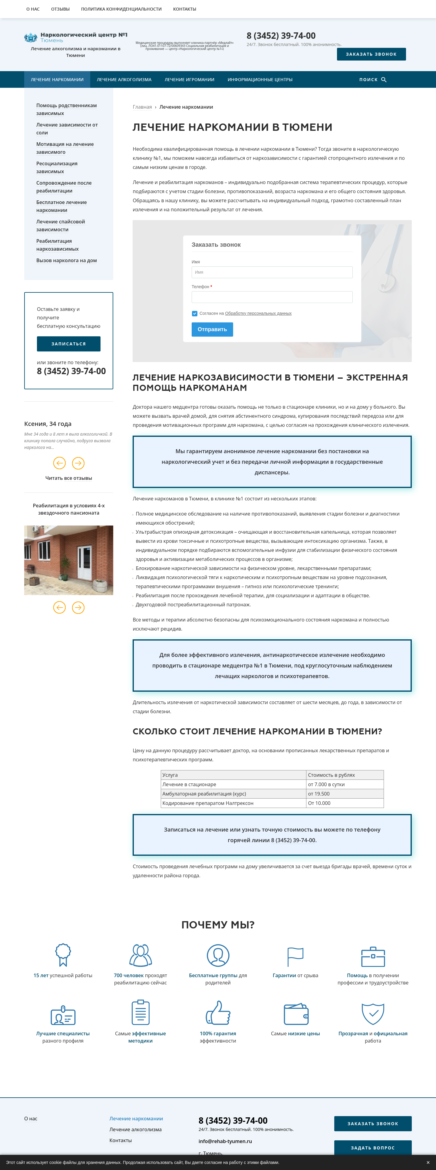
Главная (142, 107)
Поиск (369, 79)
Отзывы (60, 9)
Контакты (184, 9)
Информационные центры (260, 79)
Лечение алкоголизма (124, 79)
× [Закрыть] (428, 1162)
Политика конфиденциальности (121, 9)
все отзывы (78, 478)
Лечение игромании (189, 79)
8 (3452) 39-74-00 (281, 35)
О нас (33, 9)
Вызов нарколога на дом (66, 260)
